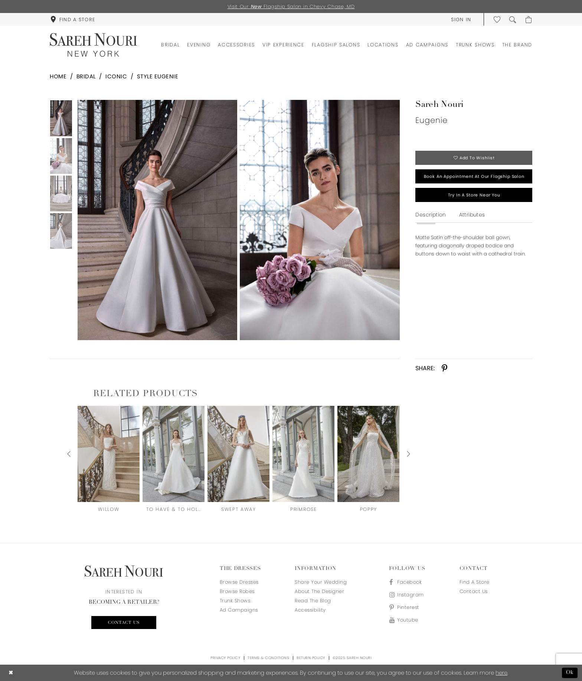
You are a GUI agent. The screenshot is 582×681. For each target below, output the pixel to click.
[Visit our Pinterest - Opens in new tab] (406, 607)
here (501, 673)
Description (430, 214)
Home (58, 76)
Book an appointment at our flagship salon (474, 176)
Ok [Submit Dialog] (570, 672)
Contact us (124, 622)
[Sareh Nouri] (93, 45)
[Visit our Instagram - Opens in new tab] (406, 594)
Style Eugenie (158, 76)
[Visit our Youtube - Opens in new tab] (406, 620)
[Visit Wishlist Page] (497, 19)
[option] (156, 220)
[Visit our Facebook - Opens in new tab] (406, 582)
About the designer (319, 591)
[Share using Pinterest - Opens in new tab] (444, 369)
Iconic (116, 76)
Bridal (86, 76)
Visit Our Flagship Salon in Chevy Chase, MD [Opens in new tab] (291, 6)
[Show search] (513, 19)
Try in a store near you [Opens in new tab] (474, 195)
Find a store (475, 582)
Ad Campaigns (239, 609)
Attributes (472, 214)
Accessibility (310, 609)
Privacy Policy (225, 658)
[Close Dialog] (10, 673)
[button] (461, 19)
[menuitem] (73, 19)
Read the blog (313, 600)
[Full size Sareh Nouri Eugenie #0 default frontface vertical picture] (157, 220)
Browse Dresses (239, 582)
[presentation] (109, 454)
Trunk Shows (235, 600)
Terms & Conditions (268, 658)
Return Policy (311, 658)
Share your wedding (321, 582)
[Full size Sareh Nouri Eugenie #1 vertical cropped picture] (320, 220)
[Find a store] (73, 19)
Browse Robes (237, 591)
